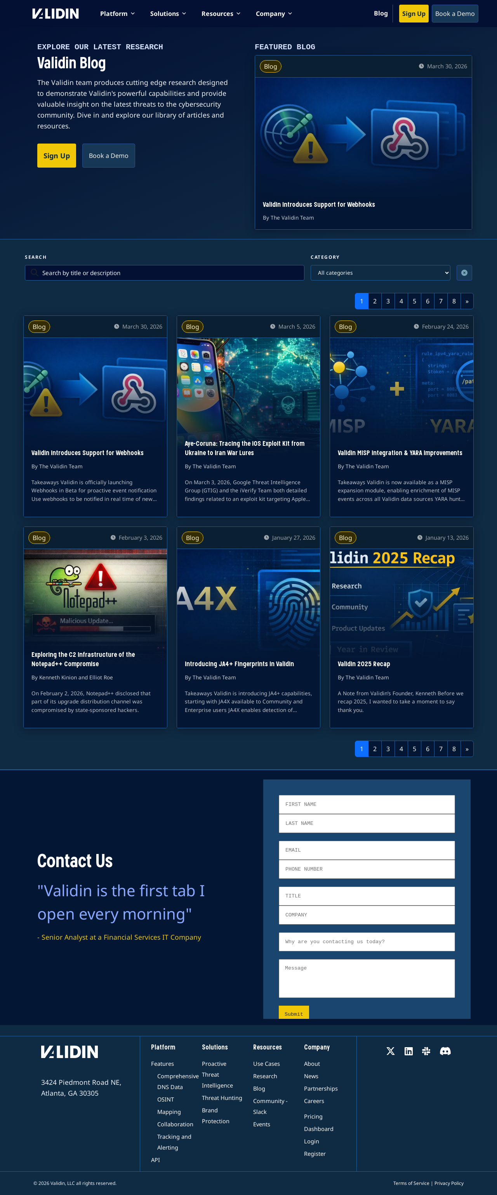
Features (162, 1063)
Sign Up (414, 13)
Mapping (169, 1111)
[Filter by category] (380, 273)
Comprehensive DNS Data (175, 1081)
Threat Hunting (222, 1097)
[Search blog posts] (170, 273)
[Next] (467, 301)
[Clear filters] (464, 273)
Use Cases (266, 1063)
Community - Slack (270, 1106)
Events (261, 1124)
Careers (314, 1101)
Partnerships (321, 1088)
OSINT (165, 1099)
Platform (163, 1047)
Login (311, 1141)
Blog (381, 13)
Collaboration (175, 1124)
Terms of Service (411, 1183)
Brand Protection (215, 1115)
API (155, 1160)
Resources (267, 1047)
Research (265, 1076)
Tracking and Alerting (174, 1142)
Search (36, 257)
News (311, 1076)
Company (317, 1047)
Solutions (215, 1047)
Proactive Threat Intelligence (217, 1074)
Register (315, 1153)
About (312, 1063)
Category (325, 257)
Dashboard (319, 1129)
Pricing (313, 1116)
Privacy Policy (449, 1183)
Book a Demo (455, 13)
